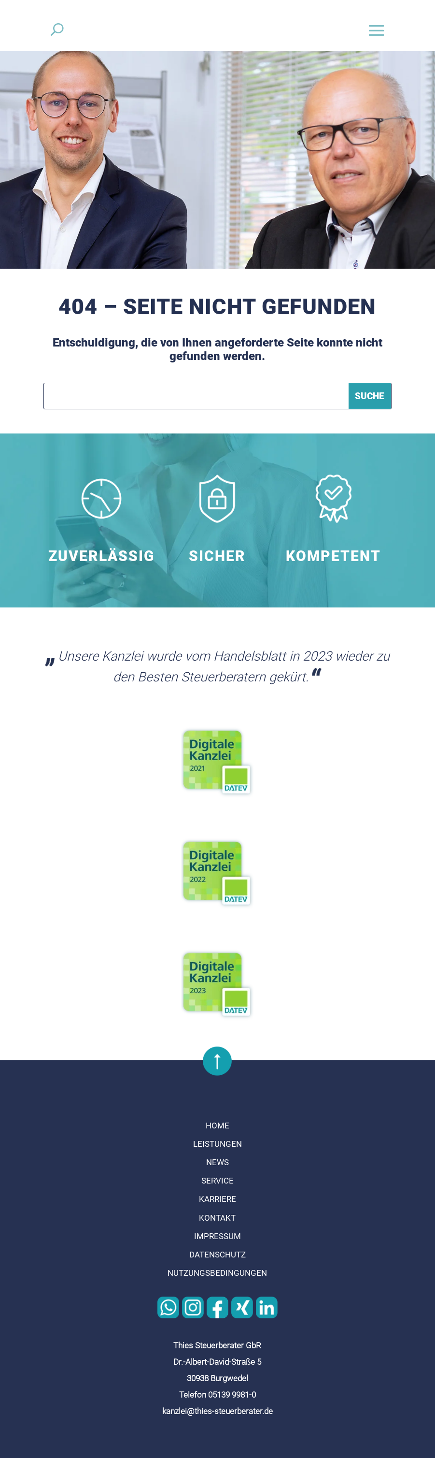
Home (217, 1125)
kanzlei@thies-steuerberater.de (217, 1411)
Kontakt (217, 1218)
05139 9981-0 (232, 1395)
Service (217, 1180)
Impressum (217, 1236)
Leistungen (217, 1144)
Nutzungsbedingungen (217, 1273)
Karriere (217, 1199)
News (217, 1162)
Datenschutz (217, 1254)
